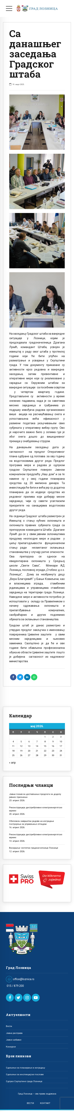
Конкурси (11, 1046)
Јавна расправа (14, 1033)
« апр (12, 762)
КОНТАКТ (45, 1103)
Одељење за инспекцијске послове (25, 1074)
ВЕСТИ (30, 1103)
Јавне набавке (13, 1039)
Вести (9, 1026)
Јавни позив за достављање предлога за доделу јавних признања (35, 795)
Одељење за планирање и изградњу (25, 1067)
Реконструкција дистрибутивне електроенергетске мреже (35, 809)
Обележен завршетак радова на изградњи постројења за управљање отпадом (31, 822)
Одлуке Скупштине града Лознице (24, 1081)
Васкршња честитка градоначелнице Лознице (33, 847)
